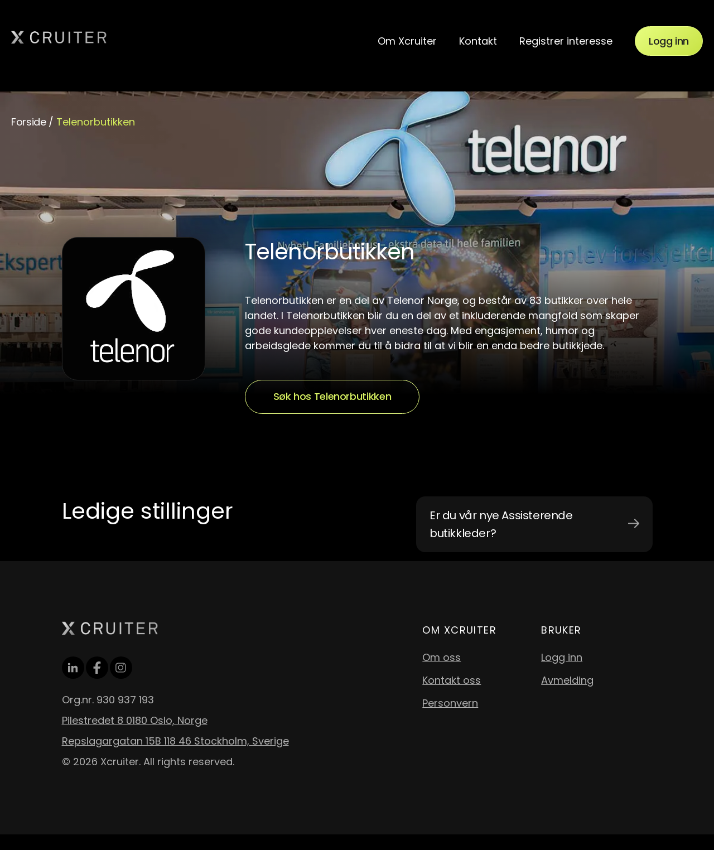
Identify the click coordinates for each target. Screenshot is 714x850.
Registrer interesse (565, 41)
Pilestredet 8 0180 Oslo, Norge (135, 720)
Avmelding (567, 680)
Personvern (450, 703)
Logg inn (669, 41)
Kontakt (478, 41)
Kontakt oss (451, 680)
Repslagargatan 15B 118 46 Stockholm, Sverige (175, 741)
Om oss (441, 657)
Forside (28, 122)
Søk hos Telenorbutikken (332, 396)
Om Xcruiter (407, 41)
